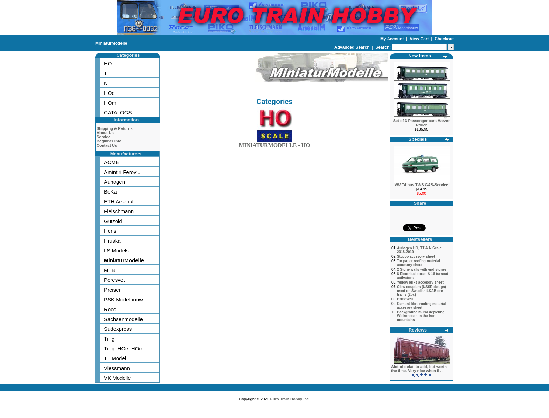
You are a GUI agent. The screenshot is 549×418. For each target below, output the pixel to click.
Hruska (112, 241)
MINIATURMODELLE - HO (274, 143)
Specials (418, 139)
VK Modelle (117, 378)
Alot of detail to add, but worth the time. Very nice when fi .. (419, 368)
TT (107, 73)
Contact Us (107, 145)
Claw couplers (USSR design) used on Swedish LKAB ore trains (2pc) (421, 291)
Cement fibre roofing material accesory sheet (421, 305)
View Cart (420, 38)
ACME (111, 162)
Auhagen (114, 182)
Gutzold (113, 221)
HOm (110, 103)
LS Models (116, 250)
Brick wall (405, 299)
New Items (419, 55)
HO (108, 64)
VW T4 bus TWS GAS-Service (421, 185)
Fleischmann (119, 211)
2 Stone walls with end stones (422, 269)
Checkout (444, 38)
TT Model (115, 358)
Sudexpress (118, 329)
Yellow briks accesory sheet (420, 282)
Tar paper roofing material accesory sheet (418, 263)
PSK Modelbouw (123, 299)
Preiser (112, 290)
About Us (105, 133)
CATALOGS (118, 113)
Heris (110, 231)
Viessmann (117, 368)
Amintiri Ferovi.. (122, 172)
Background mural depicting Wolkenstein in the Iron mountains (421, 316)
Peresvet (114, 280)
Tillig (109, 339)
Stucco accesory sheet (416, 256)
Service (103, 137)
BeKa (110, 192)
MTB (109, 270)
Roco (110, 309)
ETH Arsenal (118, 201)
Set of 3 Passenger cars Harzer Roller (421, 123)
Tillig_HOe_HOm (124, 348)
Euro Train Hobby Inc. (290, 399)
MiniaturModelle (111, 43)
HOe (109, 93)
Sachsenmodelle (123, 319)
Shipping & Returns (115, 128)
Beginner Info (109, 141)
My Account (392, 38)
